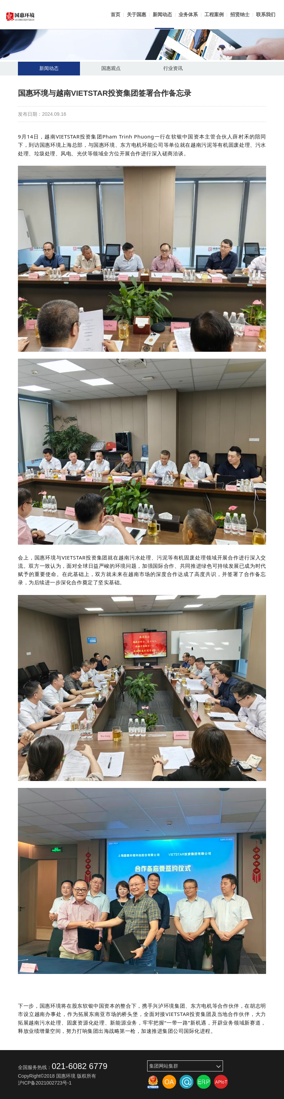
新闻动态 (162, 14)
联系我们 (265, 14)
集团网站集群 (185, 1066)
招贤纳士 (240, 14)
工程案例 (214, 14)
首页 (115, 14)
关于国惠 (136, 14)
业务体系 (188, 14)
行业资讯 (173, 68)
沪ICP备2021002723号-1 (45, 1083)
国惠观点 (111, 68)
